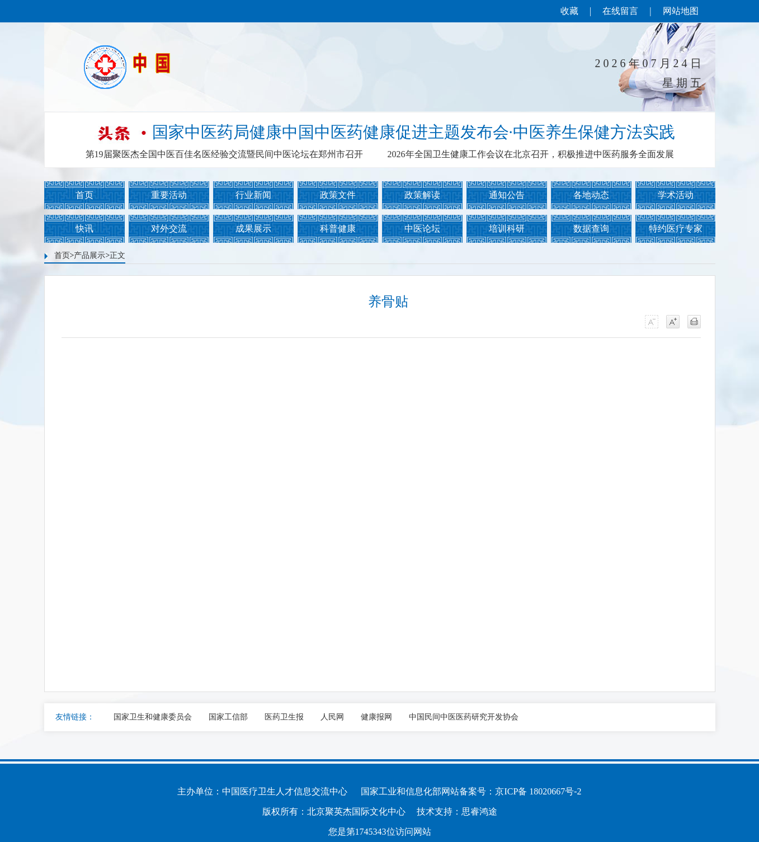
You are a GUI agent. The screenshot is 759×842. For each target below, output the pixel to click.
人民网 (332, 717)
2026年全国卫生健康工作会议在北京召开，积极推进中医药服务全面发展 (531, 154)
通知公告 (507, 195)
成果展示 (253, 228)
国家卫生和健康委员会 (153, 717)
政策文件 (338, 195)
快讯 (84, 228)
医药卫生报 (284, 717)
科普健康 (338, 228)
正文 (117, 255)
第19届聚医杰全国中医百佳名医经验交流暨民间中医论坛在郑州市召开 (224, 154)
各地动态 (591, 195)
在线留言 (620, 11)
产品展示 (89, 255)
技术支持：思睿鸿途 (457, 811)
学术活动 (676, 195)
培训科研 (507, 228)
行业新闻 (253, 195)
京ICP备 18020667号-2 (538, 791)
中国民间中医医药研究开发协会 (463, 717)
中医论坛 (422, 228)
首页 (84, 195)
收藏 (569, 11)
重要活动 (169, 195)
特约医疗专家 (676, 228)
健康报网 (376, 717)
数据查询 (591, 228)
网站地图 (681, 11)
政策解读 (422, 195)
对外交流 (169, 228)
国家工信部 (228, 717)
